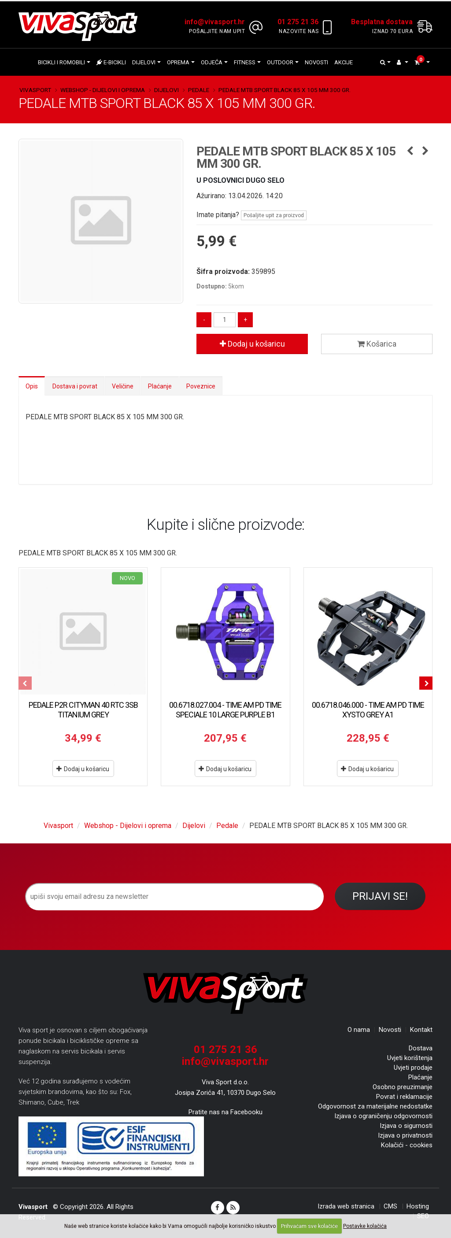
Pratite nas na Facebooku (225, 1112)
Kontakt (421, 1030)
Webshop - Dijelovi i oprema (102, 89)
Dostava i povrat (74, 386)
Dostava (421, 1048)
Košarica (376, 343)
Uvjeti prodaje (413, 1068)
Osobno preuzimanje (403, 1087)
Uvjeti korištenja (410, 1058)
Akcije (343, 62)
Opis (32, 386)
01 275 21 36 (225, 1049)
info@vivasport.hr (225, 1061)
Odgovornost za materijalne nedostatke (375, 1106)
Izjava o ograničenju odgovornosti (383, 1116)
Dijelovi (143, 62)
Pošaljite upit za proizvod (274, 215)
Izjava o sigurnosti (406, 1126)
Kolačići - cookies (407, 1145)
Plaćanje (160, 386)
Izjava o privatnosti (405, 1135)
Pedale (198, 89)
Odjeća (211, 62)
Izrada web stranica (346, 1206)
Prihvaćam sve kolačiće (309, 1226)
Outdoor (280, 62)
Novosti (316, 62)
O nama (358, 1030)
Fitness (244, 62)
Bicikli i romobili (61, 62)
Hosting (418, 1206)
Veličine (122, 386)
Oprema (178, 62)
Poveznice (200, 386)
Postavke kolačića (365, 1226)
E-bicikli (111, 62)
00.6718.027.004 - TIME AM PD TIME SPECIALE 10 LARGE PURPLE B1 (225, 709)
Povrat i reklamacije (404, 1097)
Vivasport (35, 89)
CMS (390, 1206)
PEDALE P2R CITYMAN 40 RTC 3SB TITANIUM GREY (83, 709)
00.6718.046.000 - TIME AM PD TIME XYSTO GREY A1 (368, 709)
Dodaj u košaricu (252, 343)
